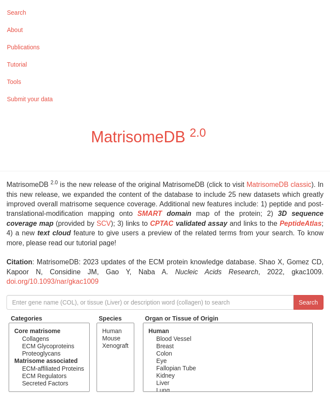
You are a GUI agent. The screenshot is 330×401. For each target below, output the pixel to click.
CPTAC (161, 223)
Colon (228, 353)
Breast (228, 346)
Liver (228, 383)
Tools (14, 81)
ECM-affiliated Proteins (49, 368)
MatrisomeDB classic (278, 184)
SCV (104, 223)
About (15, 29)
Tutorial (17, 64)
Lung (228, 390)
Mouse (115, 338)
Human (115, 331)
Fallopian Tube (228, 368)
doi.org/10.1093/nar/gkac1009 (52, 281)
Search (16, 12)
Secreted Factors (49, 383)
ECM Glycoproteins (49, 346)
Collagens (49, 339)
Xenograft (115, 346)
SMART (149, 213)
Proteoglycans (49, 353)
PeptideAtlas (301, 223)
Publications (23, 47)
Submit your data (30, 99)
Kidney (228, 375)
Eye (228, 361)
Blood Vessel (228, 339)
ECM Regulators (49, 376)
